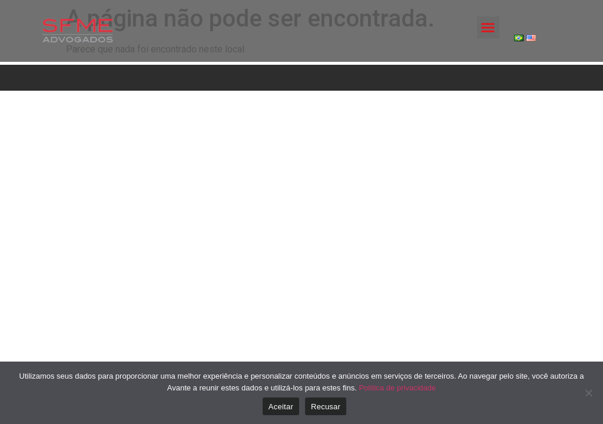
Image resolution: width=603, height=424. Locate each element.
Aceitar (281, 406)
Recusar (325, 406)
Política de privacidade (397, 387)
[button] (488, 27)
